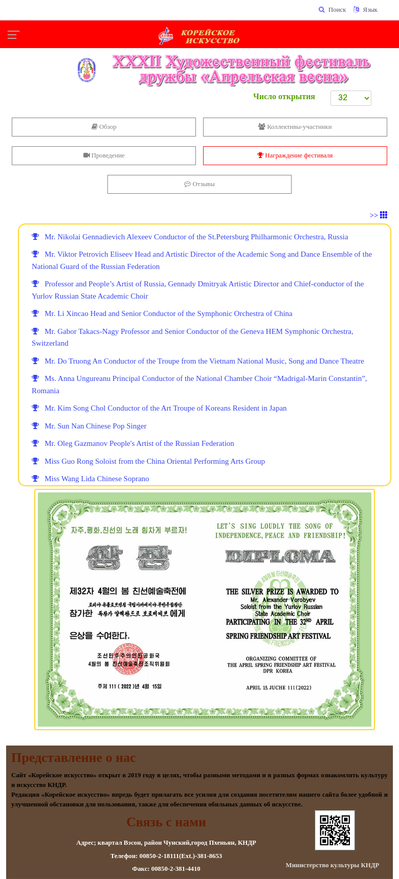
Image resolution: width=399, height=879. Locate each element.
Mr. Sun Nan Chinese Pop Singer (89, 426)
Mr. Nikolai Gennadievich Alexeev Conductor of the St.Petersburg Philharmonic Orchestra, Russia (190, 237)
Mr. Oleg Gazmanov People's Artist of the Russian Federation (133, 443)
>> (379, 215)
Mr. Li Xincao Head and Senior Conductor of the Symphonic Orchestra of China (162, 313)
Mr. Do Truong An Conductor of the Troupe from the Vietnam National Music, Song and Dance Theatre (198, 361)
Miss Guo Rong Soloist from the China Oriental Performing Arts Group (148, 461)
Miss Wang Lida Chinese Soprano (90, 479)
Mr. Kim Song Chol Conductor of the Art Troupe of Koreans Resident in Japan (159, 408)
